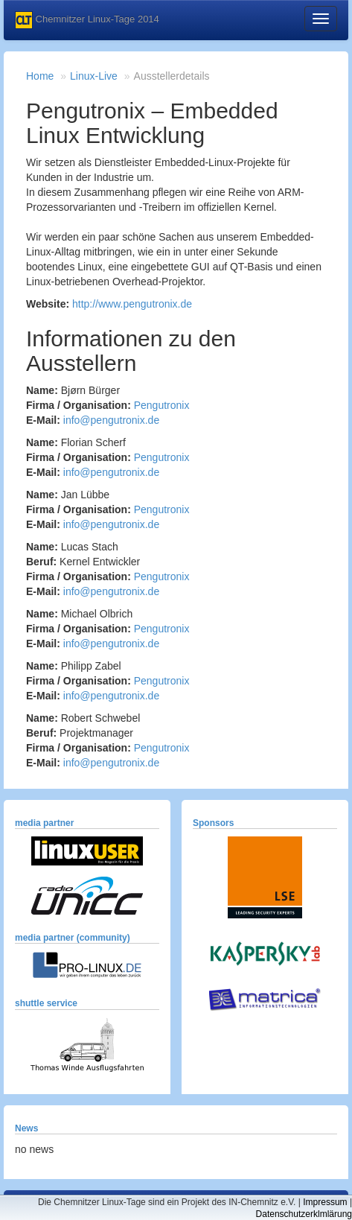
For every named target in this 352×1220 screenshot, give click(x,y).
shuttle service (46, 1003)
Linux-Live (94, 76)
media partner (44, 823)
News (26, 1128)
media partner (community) (72, 938)
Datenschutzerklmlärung (304, 1214)
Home (40, 76)
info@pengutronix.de (111, 420)
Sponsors (213, 823)
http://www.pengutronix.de (132, 304)
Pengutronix (162, 405)
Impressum (325, 1202)
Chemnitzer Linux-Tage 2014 (87, 20)
